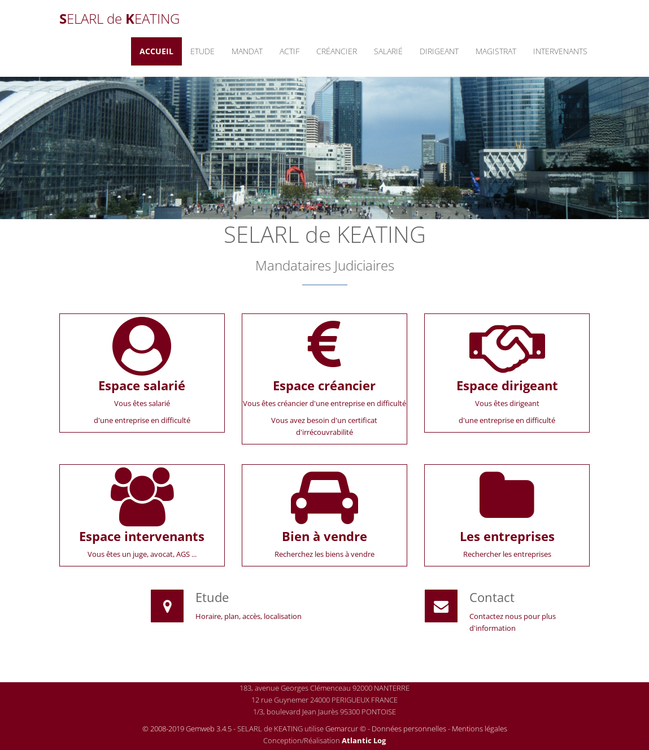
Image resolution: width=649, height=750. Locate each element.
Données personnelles (409, 728)
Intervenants (560, 51)
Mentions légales (479, 728)
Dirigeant (439, 51)
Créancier (336, 51)
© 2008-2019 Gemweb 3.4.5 (187, 728)
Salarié (388, 51)
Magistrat (496, 51)
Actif (289, 51)
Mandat (247, 51)
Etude (202, 51)
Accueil (156, 51)
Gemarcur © (345, 728)
